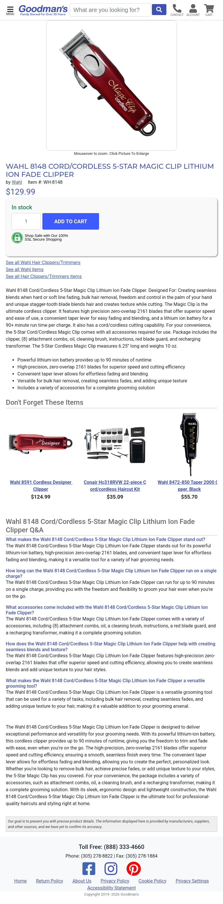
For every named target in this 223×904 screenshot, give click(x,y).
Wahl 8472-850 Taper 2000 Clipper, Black (189, 486)
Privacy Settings (192, 881)
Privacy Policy (115, 881)
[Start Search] (159, 9)
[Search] (110, 10)
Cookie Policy (152, 881)
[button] (10, 10)
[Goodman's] (43, 10)
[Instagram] (111, 872)
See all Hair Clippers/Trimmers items (44, 276)
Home (20, 881)
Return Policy (49, 881)
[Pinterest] (133, 872)
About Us (81, 881)
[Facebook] (89, 872)
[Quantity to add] (26, 221)
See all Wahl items (25, 269)
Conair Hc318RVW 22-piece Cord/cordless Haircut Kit (115, 486)
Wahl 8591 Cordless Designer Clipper (41, 486)
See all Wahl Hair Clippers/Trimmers (43, 262)
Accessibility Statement (111, 888)
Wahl (17, 182)
